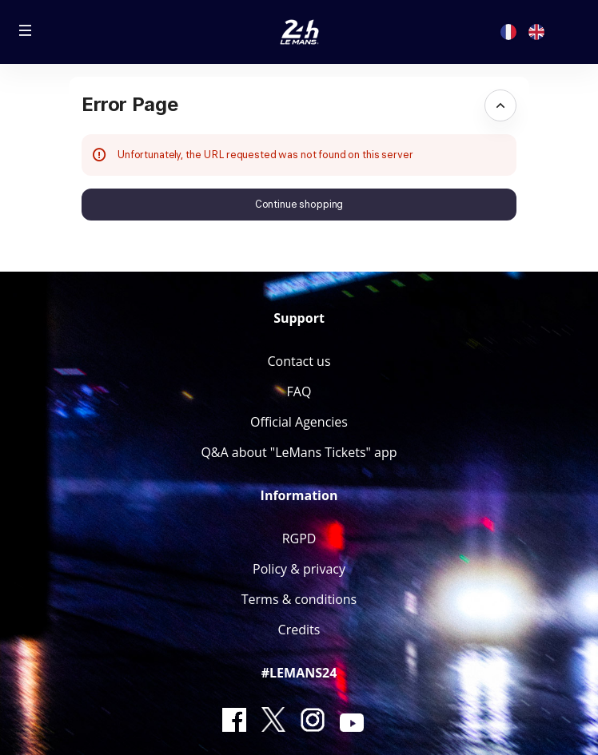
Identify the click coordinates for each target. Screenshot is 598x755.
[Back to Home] (299, 32)
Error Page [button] (129, 104)
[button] (26, 30)
